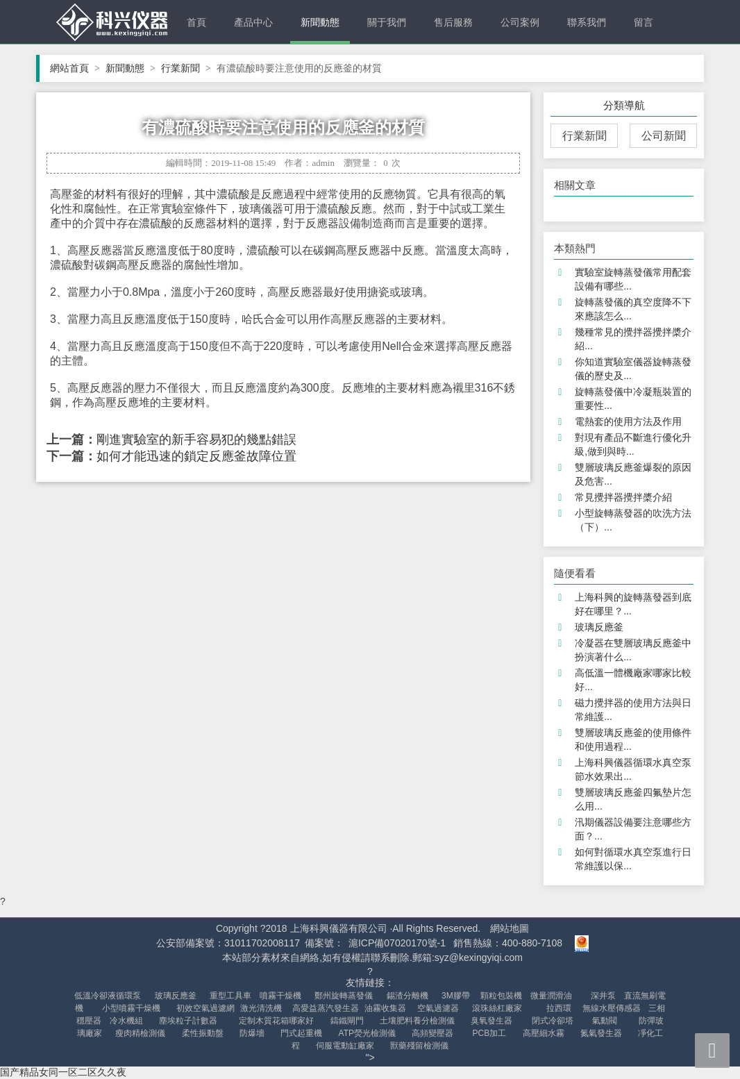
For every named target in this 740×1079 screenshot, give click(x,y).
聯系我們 (586, 22)
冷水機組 (126, 1021)
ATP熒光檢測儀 (367, 1033)
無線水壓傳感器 (611, 1008)
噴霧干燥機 (280, 996)
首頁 (196, 22)
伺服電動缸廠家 (345, 1046)
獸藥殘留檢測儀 (419, 1046)
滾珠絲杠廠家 (497, 1008)
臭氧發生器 (491, 1021)
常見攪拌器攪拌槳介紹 (623, 497)
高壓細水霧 (543, 1033)
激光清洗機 (261, 1008)
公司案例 (520, 22)
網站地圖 (509, 928)
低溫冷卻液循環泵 (107, 996)
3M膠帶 (456, 996)
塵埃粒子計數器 (188, 1021)
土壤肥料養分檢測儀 (417, 1021)
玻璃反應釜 (599, 627)
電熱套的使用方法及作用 (628, 421)
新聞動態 (320, 22)
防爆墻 (251, 1033)
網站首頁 (75, 68)
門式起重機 (301, 1033)
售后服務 (453, 22)
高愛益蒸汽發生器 (325, 1008)
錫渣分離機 (407, 996)
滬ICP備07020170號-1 (397, 942)
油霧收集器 (385, 1008)
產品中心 (253, 22)
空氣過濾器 (438, 1008)
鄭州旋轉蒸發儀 (343, 996)
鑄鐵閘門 (347, 1021)
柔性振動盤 (203, 1033)
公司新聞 (663, 136)
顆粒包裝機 (501, 996)
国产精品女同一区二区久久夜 (63, 1072)
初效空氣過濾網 (205, 1008)
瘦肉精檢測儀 (140, 1033)
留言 (643, 22)
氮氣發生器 (601, 1033)
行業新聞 (186, 68)
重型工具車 (230, 996)
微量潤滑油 (551, 996)
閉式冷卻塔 (552, 1021)
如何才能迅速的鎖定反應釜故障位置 (196, 456)
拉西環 (558, 1008)
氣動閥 (604, 1021)
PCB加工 (490, 1033)
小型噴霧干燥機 (131, 1008)
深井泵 (603, 996)
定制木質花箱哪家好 (276, 1021)
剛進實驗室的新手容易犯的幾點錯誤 (196, 439)
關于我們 (386, 22)
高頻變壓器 (432, 1033)
